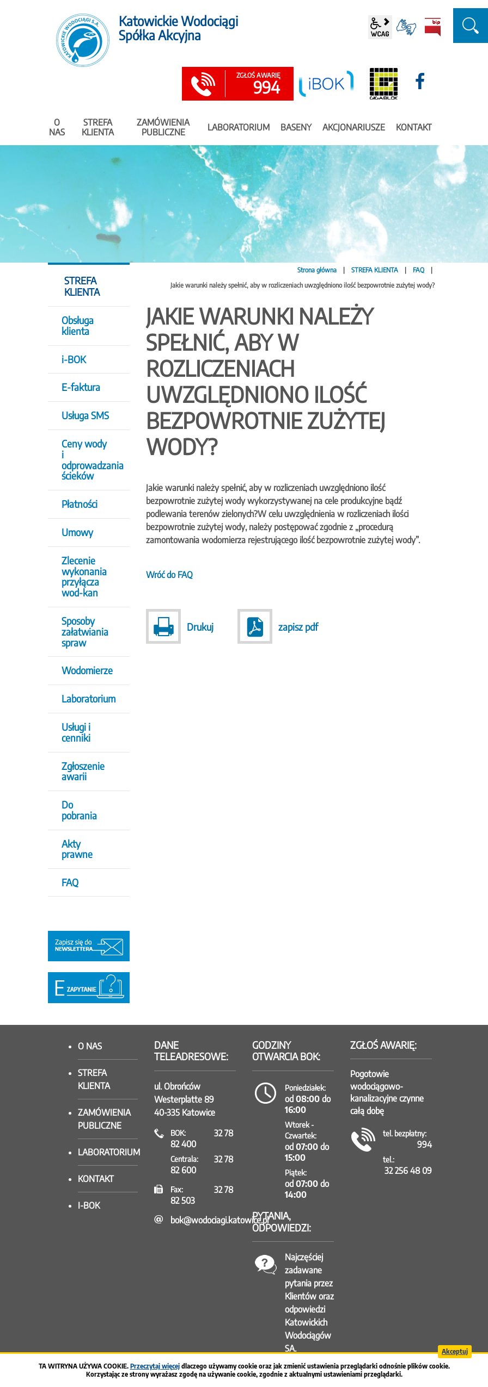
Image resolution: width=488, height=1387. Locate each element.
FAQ (418, 270)
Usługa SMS (85, 415)
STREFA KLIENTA (374, 270)
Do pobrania (79, 810)
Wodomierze (87, 670)
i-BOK (74, 359)
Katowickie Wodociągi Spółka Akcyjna (178, 28)
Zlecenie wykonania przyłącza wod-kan (84, 576)
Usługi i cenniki (76, 732)
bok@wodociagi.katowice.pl (219, 1220)
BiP (432, 27)
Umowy (77, 532)
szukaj (470, 25)
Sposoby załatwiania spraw (85, 631)
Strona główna (317, 270)
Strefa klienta (94, 1079)
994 (258, 84)
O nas (90, 1046)
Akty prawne (77, 849)
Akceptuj (455, 1351)
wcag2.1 (380, 27)
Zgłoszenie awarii (83, 771)
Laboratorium (88, 698)
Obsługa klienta (78, 325)
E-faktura (81, 387)
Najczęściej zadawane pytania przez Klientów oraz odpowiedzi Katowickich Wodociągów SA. (309, 1303)
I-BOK (89, 1205)
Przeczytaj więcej (155, 1366)
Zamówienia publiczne (104, 1119)
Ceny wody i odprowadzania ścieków (89, 459)
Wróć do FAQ (169, 574)
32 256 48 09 (408, 1170)
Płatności (79, 503)
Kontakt (96, 1178)
